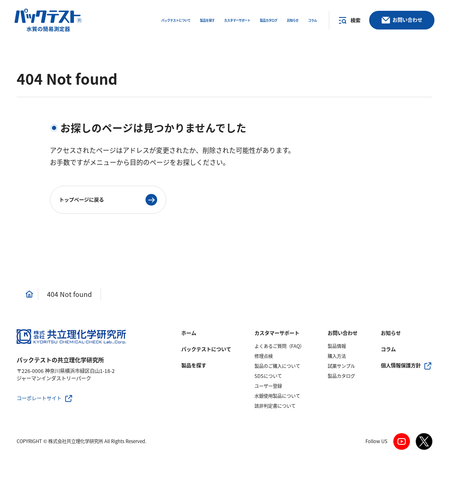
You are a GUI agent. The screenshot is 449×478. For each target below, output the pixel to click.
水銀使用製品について (277, 396)
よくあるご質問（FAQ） (279, 346)
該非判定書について (275, 405)
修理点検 (263, 356)
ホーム (188, 333)
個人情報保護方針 (401, 365)
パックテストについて (206, 349)
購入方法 (337, 356)
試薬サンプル (341, 366)
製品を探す (193, 365)
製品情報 (337, 346)
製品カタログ (341, 376)
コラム (388, 349)
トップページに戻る (81, 199)
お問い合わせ (343, 333)
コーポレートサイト (39, 398)
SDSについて (268, 376)
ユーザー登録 (268, 386)
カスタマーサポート (276, 333)
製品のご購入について (277, 366)
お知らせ (391, 333)
